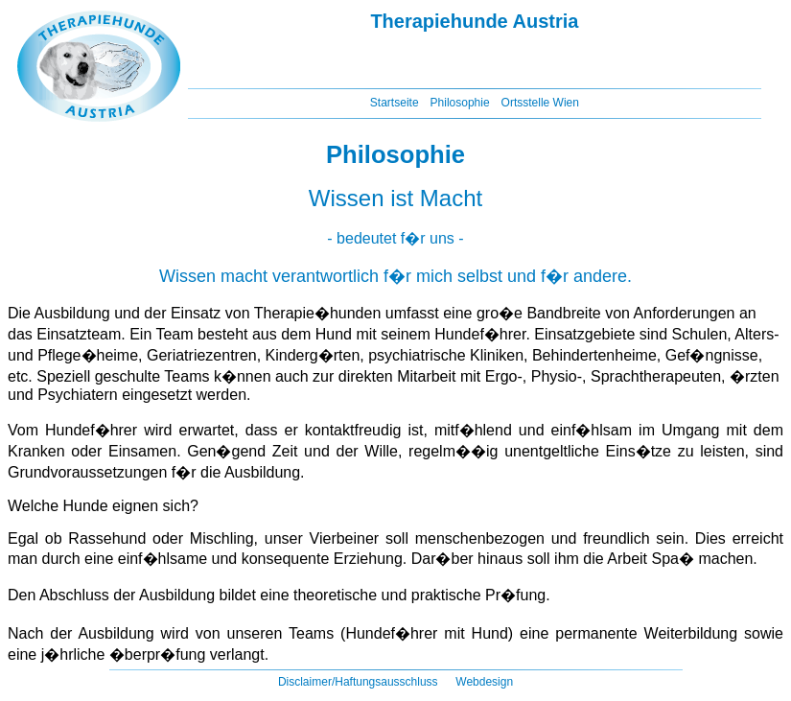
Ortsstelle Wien (540, 102)
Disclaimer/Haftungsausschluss (358, 682)
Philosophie (460, 102)
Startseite (394, 102)
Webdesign (484, 682)
